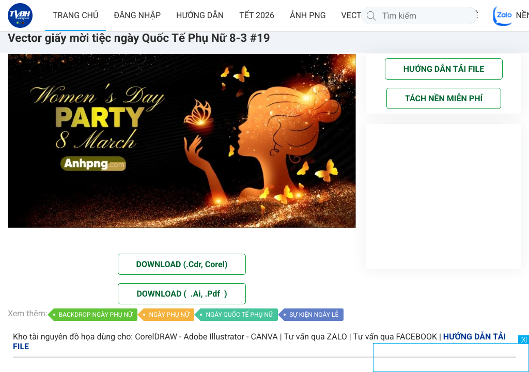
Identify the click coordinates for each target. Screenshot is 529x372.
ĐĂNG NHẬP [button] (137, 15)
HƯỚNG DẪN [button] (200, 15)
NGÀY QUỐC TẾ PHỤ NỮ (239, 314)
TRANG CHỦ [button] (75, 15)
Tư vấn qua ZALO (315, 337)
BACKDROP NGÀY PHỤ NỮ (96, 314)
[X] (523, 339)
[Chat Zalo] (503, 15)
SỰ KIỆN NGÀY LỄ (313, 314)
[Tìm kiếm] (371, 15)
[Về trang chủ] (20, 15)
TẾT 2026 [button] (256, 15)
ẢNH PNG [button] (308, 15)
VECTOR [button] (356, 15)
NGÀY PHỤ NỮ (169, 314)
